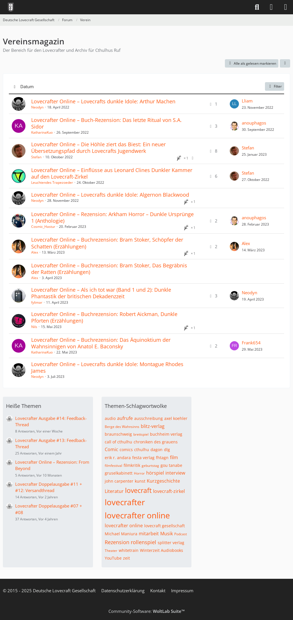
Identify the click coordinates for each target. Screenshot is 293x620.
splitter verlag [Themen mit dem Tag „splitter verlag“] (171, 542)
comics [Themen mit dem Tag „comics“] (126, 449)
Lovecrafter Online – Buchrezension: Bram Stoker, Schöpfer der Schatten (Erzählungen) (107, 243)
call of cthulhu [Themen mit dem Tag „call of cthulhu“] (118, 442)
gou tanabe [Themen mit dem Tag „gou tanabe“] (171, 465)
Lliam (247, 101)
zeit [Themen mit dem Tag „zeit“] (126, 558)
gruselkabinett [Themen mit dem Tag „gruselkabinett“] (118, 473)
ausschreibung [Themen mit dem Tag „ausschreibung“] (148, 418)
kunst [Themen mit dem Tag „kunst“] (140, 481)
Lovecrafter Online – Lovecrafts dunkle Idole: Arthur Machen (103, 101)
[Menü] (285, 7)
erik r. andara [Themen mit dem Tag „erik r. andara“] (118, 457)
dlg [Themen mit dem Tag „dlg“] (167, 449)
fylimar (36, 302)
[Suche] (257, 7)
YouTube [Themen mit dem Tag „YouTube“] (113, 558)
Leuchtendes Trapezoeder (52, 182)
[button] (285, 63)
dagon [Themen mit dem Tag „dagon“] (157, 449)
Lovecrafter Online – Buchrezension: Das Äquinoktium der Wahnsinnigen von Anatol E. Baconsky (101, 343)
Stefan (36, 157)
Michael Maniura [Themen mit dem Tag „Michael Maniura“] (121, 533)
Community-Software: (146, 611)
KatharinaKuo (42, 132)
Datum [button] (27, 86)
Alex (34, 252)
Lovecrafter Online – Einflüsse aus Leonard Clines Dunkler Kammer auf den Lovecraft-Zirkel (111, 173)
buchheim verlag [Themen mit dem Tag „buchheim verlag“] (166, 434)
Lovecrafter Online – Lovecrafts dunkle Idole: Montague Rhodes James (107, 367)
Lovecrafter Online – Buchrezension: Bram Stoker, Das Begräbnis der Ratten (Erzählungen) (109, 268)
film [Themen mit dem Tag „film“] (174, 457)
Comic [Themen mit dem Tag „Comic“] (111, 449)
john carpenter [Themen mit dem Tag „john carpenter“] (119, 481)
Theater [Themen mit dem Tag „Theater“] (111, 550)
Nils (34, 326)
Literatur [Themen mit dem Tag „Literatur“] (114, 491)
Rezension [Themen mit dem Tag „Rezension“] (117, 542)
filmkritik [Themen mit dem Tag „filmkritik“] (132, 465)
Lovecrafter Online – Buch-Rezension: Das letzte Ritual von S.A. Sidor (106, 123)
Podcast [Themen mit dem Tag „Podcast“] (180, 534)
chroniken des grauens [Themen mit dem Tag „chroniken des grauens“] (156, 442)
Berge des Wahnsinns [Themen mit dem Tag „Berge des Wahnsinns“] (122, 426)
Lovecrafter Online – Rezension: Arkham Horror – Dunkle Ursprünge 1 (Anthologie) (112, 217)
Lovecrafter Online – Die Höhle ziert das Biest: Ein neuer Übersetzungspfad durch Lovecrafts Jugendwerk (98, 147)
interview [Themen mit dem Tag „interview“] (175, 473)
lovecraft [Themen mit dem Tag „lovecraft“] (138, 490)
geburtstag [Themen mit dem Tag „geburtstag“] (150, 465)
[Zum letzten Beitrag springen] (234, 103)
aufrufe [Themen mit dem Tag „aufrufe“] (125, 418)
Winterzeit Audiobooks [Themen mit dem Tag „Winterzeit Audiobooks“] (161, 550)
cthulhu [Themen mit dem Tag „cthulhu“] (141, 449)
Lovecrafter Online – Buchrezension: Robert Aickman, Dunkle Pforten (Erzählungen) (104, 317)
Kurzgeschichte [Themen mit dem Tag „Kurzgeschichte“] (163, 481)
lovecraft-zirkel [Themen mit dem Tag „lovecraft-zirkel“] (169, 491)
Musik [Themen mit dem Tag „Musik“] (166, 533)
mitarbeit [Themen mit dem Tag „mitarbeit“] (149, 533)
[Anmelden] (271, 7)
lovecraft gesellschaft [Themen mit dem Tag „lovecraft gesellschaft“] (164, 525)
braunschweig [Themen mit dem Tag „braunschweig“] (118, 434)
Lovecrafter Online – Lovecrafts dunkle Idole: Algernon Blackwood (110, 194)
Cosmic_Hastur (43, 226)
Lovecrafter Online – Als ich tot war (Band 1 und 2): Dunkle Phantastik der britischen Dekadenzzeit (101, 293)
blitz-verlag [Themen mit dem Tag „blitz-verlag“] (153, 426)
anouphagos (254, 123)
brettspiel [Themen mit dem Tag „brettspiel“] (141, 434)
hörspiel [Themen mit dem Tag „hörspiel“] (155, 473)
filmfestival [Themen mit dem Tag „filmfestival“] (113, 465)
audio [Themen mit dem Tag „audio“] (110, 418)
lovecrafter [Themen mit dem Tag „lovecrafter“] (125, 502)
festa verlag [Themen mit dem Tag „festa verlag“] (143, 457)
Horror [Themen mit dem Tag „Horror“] (139, 473)
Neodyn (37, 107)
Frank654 (251, 342)
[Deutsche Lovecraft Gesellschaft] (11, 7)
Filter (274, 86)
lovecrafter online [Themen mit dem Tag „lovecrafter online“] (137, 515)
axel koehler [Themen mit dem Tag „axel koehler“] (175, 418)
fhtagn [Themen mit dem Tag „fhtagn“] (162, 457)
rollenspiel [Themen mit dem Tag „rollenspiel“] (143, 542)
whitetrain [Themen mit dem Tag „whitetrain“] (128, 550)
